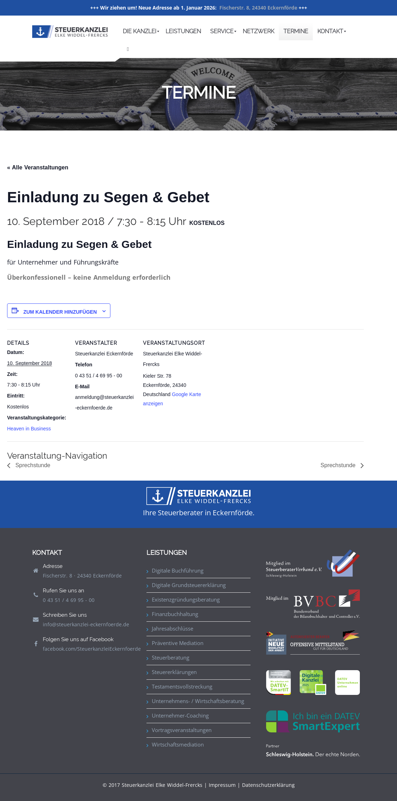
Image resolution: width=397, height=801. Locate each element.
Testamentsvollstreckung (182, 686)
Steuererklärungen (174, 671)
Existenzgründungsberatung (186, 599)
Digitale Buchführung (177, 570)
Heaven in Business (29, 428)
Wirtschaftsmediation (178, 744)
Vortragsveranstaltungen (182, 729)
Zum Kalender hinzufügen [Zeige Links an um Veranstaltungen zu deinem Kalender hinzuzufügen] (60, 312)
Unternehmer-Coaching (180, 715)
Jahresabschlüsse (172, 628)
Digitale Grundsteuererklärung (189, 584)
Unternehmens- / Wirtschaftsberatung (198, 700)
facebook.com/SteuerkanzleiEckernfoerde (92, 648)
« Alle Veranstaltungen (37, 167)
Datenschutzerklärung (268, 785)
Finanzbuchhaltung (175, 613)
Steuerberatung (170, 657)
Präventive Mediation (177, 642)
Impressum (222, 785)
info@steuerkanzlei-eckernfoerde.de (86, 624)
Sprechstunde (32, 465)
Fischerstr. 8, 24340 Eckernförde (258, 7)
